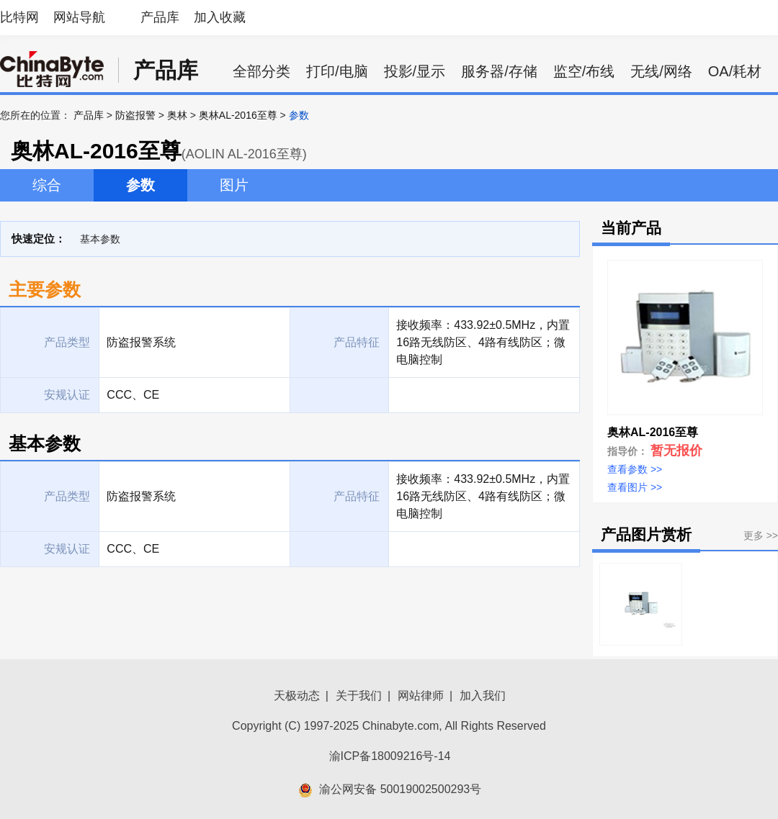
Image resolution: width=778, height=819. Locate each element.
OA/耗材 (734, 71)
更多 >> (760, 535)
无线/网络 (661, 71)
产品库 (159, 17)
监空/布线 (584, 71)
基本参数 (100, 239)
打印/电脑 (337, 71)
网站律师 (421, 695)
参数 (140, 185)
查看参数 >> (634, 469)
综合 (46, 185)
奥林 (177, 115)
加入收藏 (220, 17)
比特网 (19, 17)
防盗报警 (135, 115)
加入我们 (483, 695)
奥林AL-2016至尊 (238, 115)
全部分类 (261, 71)
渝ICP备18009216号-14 (390, 756)
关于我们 (359, 695)
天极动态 (297, 695)
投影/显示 (415, 71)
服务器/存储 (499, 71)
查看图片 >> (634, 487)
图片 (234, 185)
